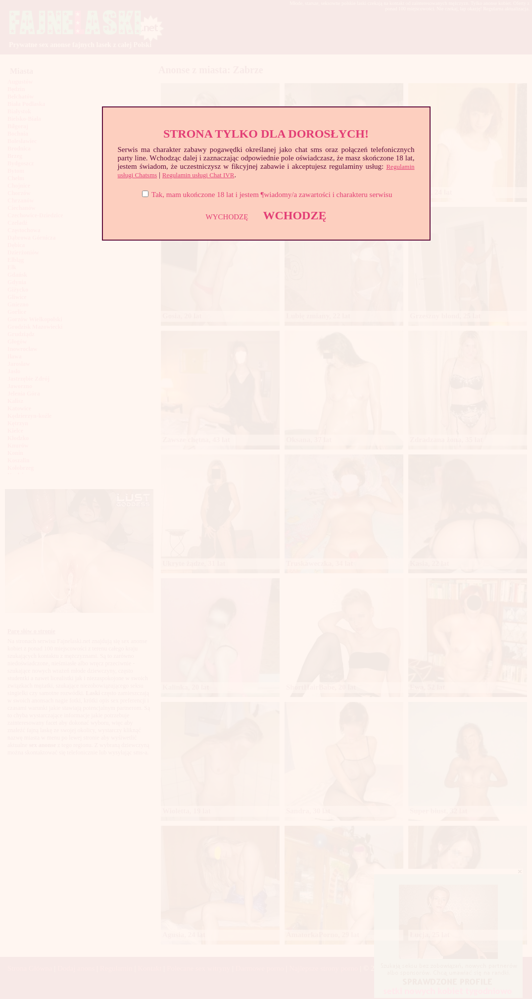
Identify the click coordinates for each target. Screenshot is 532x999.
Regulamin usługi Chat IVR (198, 175)
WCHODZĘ (294, 215)
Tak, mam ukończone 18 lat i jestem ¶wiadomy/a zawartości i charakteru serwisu (271, 195)
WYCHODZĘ (227, 217)
